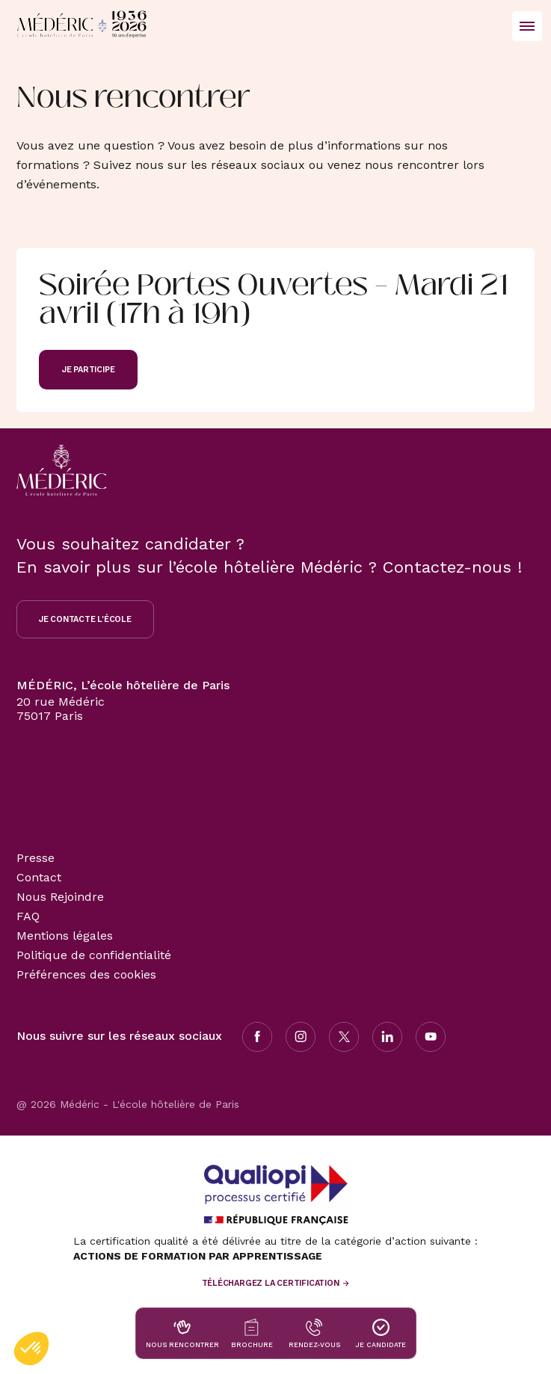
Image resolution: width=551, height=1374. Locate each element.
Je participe (88, 370)
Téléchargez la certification (270, 1283)
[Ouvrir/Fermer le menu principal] (527, 26)
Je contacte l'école (85, 619)
